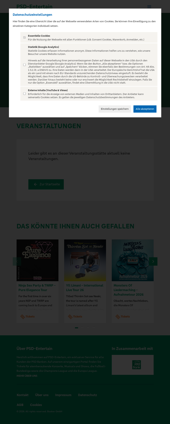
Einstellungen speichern (115, 109)
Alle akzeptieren (145, 109)
